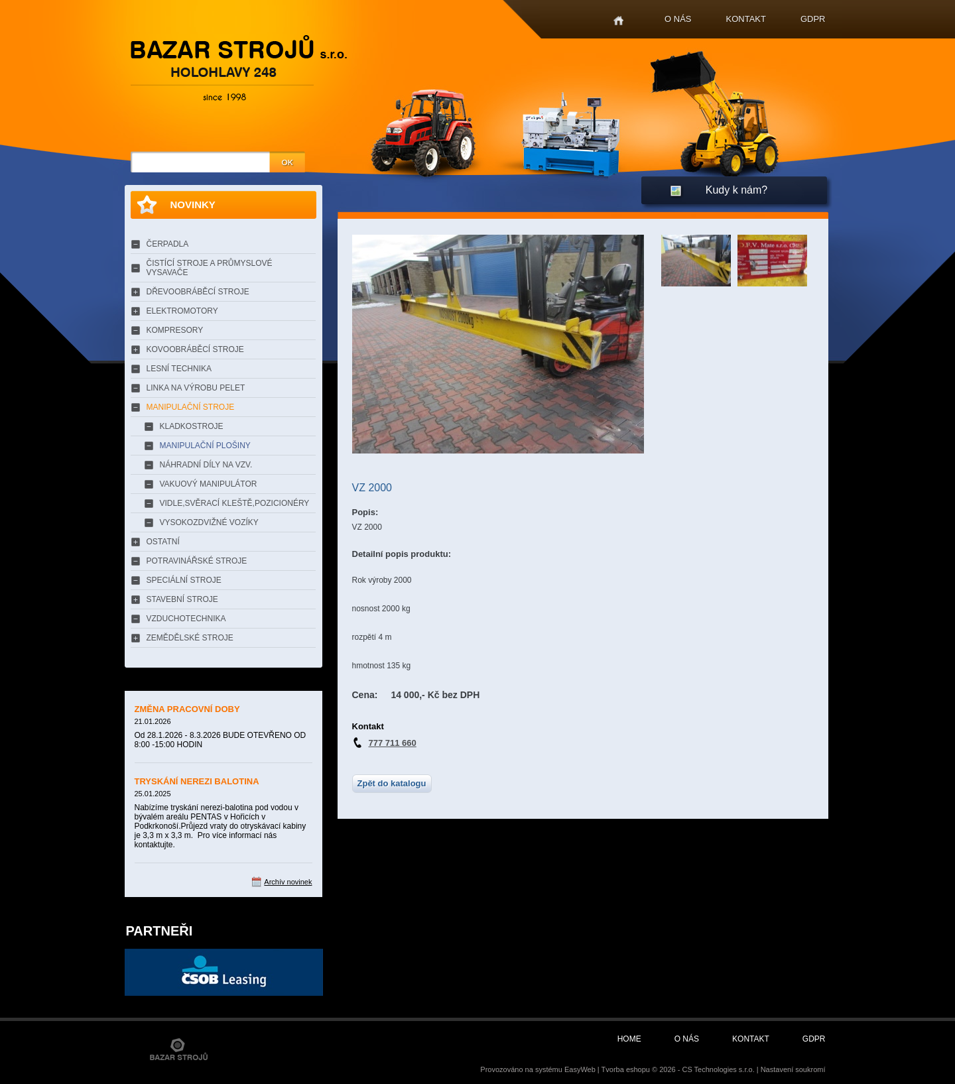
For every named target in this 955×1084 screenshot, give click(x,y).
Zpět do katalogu (391, 783)
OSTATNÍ (163, 541)
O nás (678, 19)
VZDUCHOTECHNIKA (186, 618)
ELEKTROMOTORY (182, 311)
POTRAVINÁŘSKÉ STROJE (197, 561)
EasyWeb (580, 1069)
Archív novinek (288, 882)
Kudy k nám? (736, 190)
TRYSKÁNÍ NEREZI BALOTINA (197, 781)
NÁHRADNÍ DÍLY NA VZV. (206, 464)
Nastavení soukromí (793, 1069)
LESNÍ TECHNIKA (179, 368)
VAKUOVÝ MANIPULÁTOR (208, 484)
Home (618, 21)
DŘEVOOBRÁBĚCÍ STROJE (198, 291)
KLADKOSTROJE (191, 426)
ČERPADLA (168, 244)
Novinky (193, 204)
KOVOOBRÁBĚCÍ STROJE (195, 349)
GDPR (813, 19)
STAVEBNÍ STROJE (182, 599)
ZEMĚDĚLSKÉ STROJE (190, 637)
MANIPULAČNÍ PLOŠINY (205, 445)
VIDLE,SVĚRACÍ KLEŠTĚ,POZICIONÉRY (235, 503)
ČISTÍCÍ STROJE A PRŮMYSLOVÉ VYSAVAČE (210, 268)
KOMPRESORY (175, 330)
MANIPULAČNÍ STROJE (191, 407)
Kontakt (746, 19)
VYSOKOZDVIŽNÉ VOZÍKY (209, 522)
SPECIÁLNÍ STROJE (184, 580)
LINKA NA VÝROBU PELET (196, 387)
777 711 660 (392, 743)
